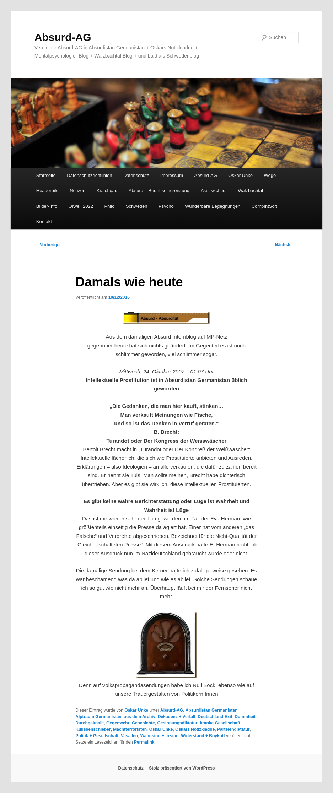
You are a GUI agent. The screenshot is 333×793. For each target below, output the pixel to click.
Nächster (287, 244)
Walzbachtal (250, 190)
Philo (109, 206)
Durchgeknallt (89, 723)
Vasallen (129, 735)
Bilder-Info (46, 206)
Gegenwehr (117, 723)
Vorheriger (47, 244)
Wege (270, 175)
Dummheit (245, 716)
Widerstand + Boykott (203, 735)
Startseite (46, 175)
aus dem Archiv (139, 716)
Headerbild (47, 190)
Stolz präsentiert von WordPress (182, 768)
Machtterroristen (130, 729)
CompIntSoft (264, 206)
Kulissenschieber (93, 729)
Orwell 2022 (81, 206)
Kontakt (44, 221)
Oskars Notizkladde (195, 729)
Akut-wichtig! (213, 190)
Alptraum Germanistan (98, 716)
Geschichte (143, 723)
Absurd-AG (62, 37)
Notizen (77, 190)
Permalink (144, 742)
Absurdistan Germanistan (212, 710)
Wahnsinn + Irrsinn (159, 735)
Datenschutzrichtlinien (89, 175)
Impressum (171, 175)
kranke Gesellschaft (220, 723)
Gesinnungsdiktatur (177, 723)
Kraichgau (107, 190)
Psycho (166, 206)
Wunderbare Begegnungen (212, 206)
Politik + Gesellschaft (96, 735)
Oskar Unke (240, 175)
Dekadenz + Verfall (176, 716)
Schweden (136, 206)
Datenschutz (136, 175)
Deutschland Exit (215, 716)
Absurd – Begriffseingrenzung (159, 190)
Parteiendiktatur (233, 729)
